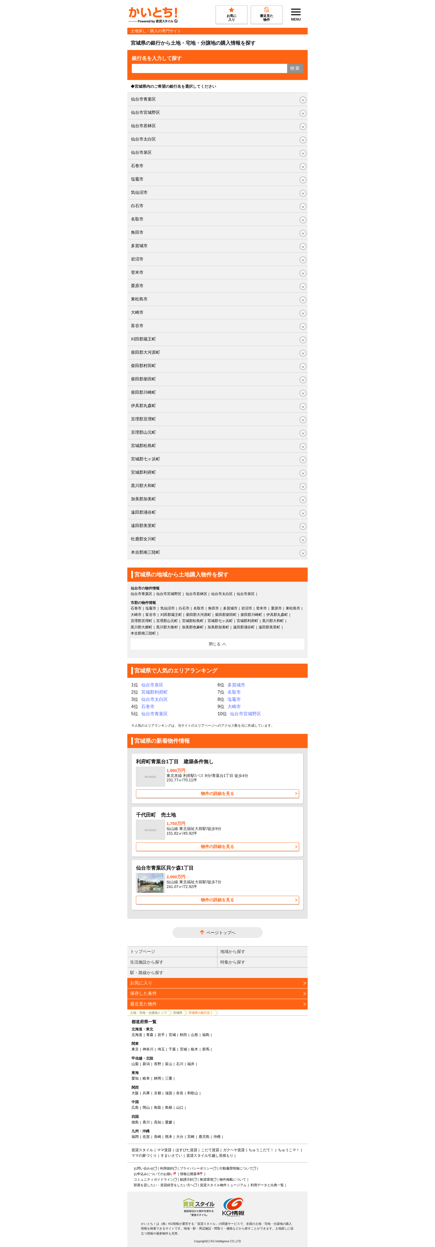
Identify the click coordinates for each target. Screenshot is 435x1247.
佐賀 (146, 1137)
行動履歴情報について (236, 1168)
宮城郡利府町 (143, 472)
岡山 (146, 1107)
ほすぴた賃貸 (186, 1150)
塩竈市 (137, 179)
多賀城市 (139, 245)
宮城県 (177, 1012)
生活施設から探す (146, 962)
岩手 (161, 1035)
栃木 (194, 1049)
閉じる (215, 644)
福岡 (135, 1137)
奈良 (179, 1093)
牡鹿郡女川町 (143, 538)
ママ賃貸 (164, 1150)
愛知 (135, 1078)
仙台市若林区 (143, 125)
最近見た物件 (143, 1004)
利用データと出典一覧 (267, 1185)
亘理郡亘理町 (143, 418)
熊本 (168, 1137)
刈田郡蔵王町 (143, 339)
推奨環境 (206, 1179)
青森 (149, 1035)
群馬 (205, 1049)
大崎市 (137, 312)
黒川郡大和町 (143, 485)
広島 (135, 1107)
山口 (179, 1107)
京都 (157, 1093)
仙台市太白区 (143, 139)
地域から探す (232, 951)
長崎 (157, 1137)
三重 (168, 1078)
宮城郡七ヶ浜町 (145, 458)
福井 (190, 1064)
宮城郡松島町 (143, 445)
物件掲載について (232, 1179)
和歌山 (192, 1093)
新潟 (146, 1064)
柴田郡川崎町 (143, 392)
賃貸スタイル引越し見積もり (209, 1155)
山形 (194, 1035)
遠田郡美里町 (143, 525)
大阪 (135, 1093)
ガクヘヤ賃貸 (234, 1150)
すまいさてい (171, 1155)
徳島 (135, 1122)
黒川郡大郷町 (141, 627)
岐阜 (146, 1078)
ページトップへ (221, 932)
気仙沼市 (139, 192)
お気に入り (141, 982)
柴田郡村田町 (143, 365)
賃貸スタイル (142, 1150)
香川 (146, 1122)
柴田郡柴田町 (143, 379)
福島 (205, 1035)
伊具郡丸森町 (143, 405)
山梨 (135, 1064)
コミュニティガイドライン (154, 1179)
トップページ (142, 951)
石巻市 (137, 165)
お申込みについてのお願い (154, 1174)
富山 (168, 1064)
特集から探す (232, 962)
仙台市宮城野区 (145, 112)
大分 (179, 1137)
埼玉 (161, 1049)
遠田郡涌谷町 (143, 512)
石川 (179, 1064)
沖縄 (217, 1137)
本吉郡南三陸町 (145, 552)
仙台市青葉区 (143, 99)
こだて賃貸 (210, 1150)
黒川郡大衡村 (167, 627)
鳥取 (157, 1107)
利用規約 (166, 1168)
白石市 (137, 205)
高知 (157, 1122)
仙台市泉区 (141, 152)
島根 (168, 1107)
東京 (135, 1049)
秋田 (183, 1035)
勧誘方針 (186, 1179)
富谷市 (137, 325)
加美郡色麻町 (193, 627)
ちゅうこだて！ (261, 1150)
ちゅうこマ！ (289, 1150)
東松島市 (139, 299)
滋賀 (168, 1093)
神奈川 (148, 1049)
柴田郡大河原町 (145, 352)
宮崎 (190, 1137)
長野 (157, 1064)
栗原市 (137, 285)
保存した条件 (143, 993)
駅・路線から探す (146, 972)
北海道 (136, 1035)
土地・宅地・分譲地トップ (148, 1012)
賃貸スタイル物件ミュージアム (223, 1185)
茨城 (183, 1049)
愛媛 (168, 1122)
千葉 (172, 1049)
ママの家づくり (144, 1155)
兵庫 (146, 1093)
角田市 (137, 232)
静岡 (157, 1078)
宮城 (172, 1035)
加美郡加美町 (143, 498)
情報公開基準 (190, 1174)
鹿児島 (204, 1137)
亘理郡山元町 (143, 432)
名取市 (137, 219)
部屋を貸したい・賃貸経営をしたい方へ (164, 1185)
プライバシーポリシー (196, 1168)
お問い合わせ (144, 1168)
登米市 (137, 272)
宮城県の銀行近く (201, 1012)
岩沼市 (137, 259)
